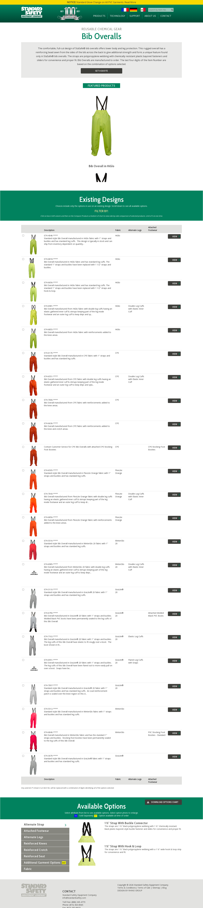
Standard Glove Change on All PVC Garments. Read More (101, 2)
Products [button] (99, 15)
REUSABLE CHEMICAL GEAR (101, 29)
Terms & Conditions (126, 882)
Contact (165, 15)
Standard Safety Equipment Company (79, 889)
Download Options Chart (162, 797)
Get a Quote (101, 71)
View (176, 233)
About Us (150, 15)
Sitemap (156, 882)
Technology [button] (117, 15)
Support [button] (135, 15)
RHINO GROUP (135, 885)
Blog (164, 882)
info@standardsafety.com (74, 892)
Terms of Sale (143, 882)
